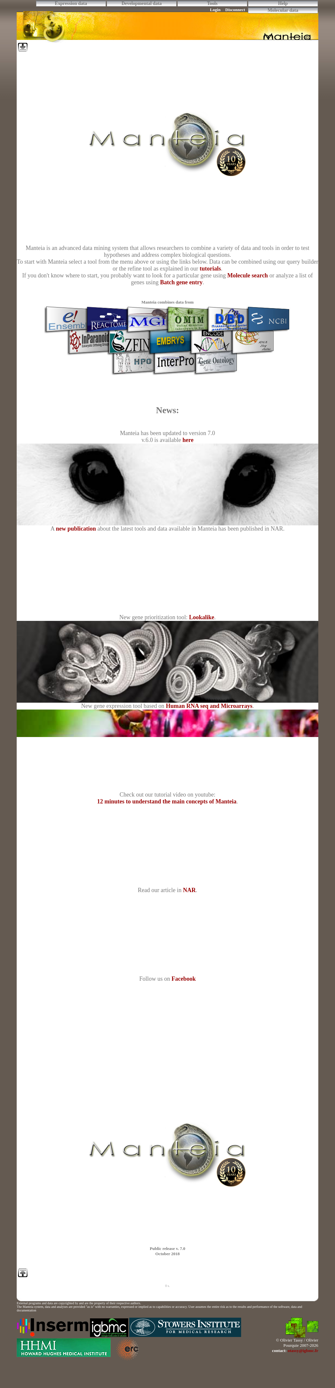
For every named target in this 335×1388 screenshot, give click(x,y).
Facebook (183, 978)
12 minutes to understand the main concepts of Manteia (167, 801)
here (188, 440)
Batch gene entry (181, 282)
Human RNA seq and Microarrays (209, 706)
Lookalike (201, 617)
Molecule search (247, 275)
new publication (76, 528)
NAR (189, 890)
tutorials (210, 268)
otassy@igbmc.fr (303, 1350)
